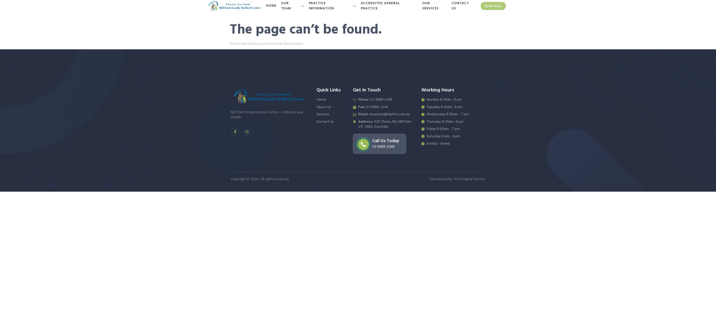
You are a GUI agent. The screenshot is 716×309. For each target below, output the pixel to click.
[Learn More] (379, 144)
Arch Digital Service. (469, 179)
